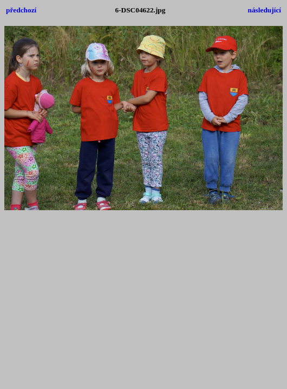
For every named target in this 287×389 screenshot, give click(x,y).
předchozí (21, 10)
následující (264, 10)
